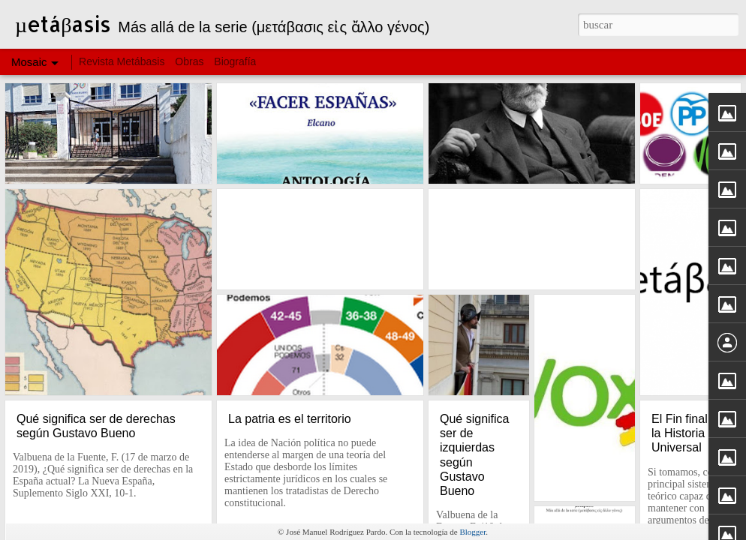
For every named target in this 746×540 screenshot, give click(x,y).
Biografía (235, 62)
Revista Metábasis (123, 62)
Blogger (472, 531)
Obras (189, 62)
